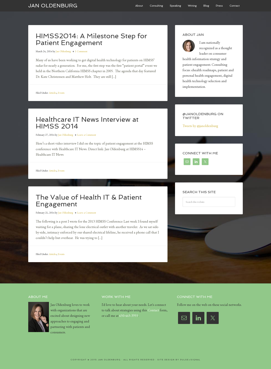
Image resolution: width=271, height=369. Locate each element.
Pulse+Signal (190, 360)
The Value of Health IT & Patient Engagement (89, 200)
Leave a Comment (86, 134)
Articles (52, 92)
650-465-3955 (128, 315)
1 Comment (81, 51)
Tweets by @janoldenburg (200, 126)
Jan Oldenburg (53, 5)
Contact (153, 310)
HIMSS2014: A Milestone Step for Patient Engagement (91, 39)
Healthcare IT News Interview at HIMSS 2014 (87, 122)
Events (61, 92)
